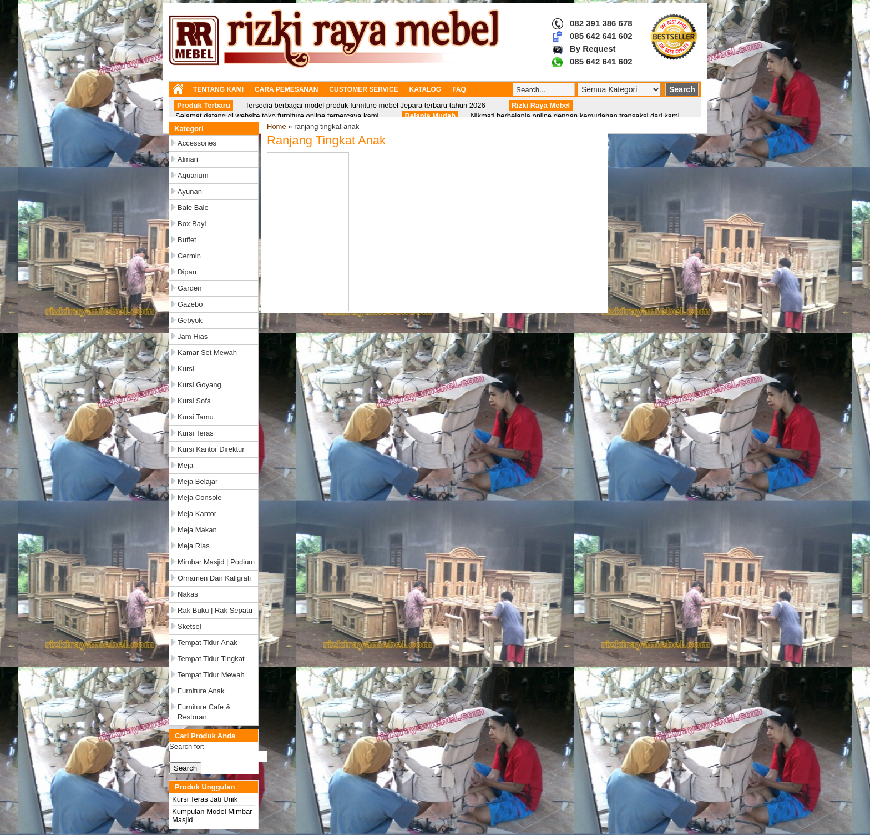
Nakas (188, 594)
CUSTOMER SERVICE (363, 89)
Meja (185, 465)
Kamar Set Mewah (207, 352)
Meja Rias (194, 546)
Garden (189, 288)
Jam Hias (193, 336)
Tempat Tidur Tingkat (211, 658)
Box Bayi (192, 223)
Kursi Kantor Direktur (211, 449)
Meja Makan (197, 530)
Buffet (187, 240)
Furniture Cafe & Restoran (204, 712)
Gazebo (190, 304)
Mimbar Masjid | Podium (216, 562)
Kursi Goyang (199, 385)
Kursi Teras (196, 433)
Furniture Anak (201, 691)
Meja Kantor (197, 513)
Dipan (187, 272)
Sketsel (189, 626)
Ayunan (190, 191)
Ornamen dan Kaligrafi (214, 578)
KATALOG (425, 89)
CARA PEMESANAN (286, 89)
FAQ (459, 89)
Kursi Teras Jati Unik (204, 799)
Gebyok (190, 320)
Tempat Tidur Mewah (211, 675)
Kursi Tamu (196, 417)
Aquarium (193, 175)
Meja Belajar (198, 481)
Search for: (187, 746)
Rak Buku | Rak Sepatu (215, 610)
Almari (188, 159)
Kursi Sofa (194, 401)
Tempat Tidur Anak (207, 642)
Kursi (186, 368)
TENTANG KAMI (218, 89)
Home (276, 126)
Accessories (197, 143)
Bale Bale (193, 207)
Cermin (189, 256)
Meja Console (200, 497)
